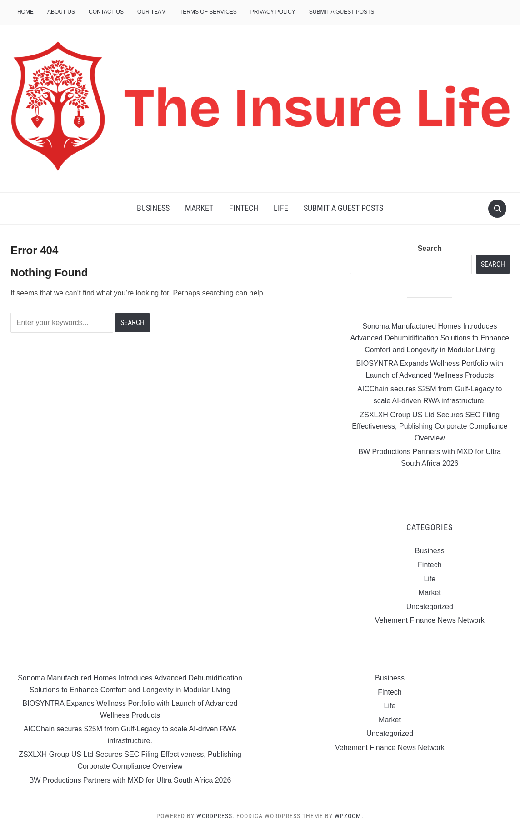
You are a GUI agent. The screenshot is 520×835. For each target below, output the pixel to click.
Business (153, 208)
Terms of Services (208, 12)
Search (430, 248)
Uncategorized (429, 606)
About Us (61, 12)
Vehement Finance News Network (430, 620)
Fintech (243, 208)
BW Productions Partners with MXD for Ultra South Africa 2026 (130, 780)
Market (199, 208)
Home (25, 12)
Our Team (151, 12)
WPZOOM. (349, 816)
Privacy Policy (272, 12)
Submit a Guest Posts (342, 12)
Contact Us (106, 12)
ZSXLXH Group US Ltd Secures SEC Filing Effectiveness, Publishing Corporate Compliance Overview (429, 426)
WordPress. (215, 816)
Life (281, 208)
